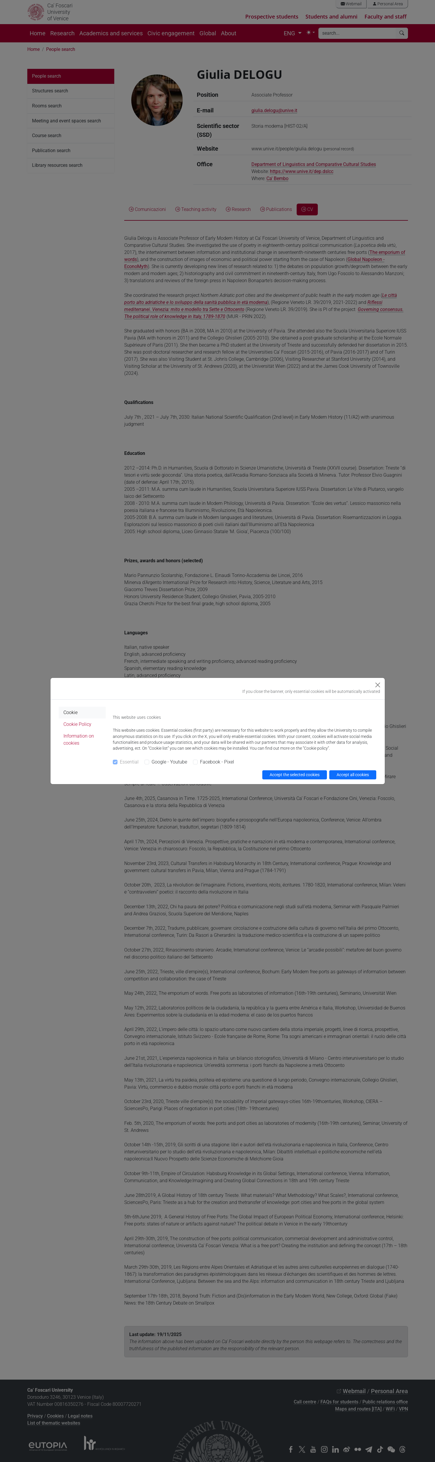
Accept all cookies (353, 774)
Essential (129, 762)
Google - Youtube (169, 762)
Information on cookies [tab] (78, 739)
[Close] (377, 685)
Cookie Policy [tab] (77, 724)
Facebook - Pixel (217, 762)
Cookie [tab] (70, 712)
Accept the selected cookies (295, 774)
